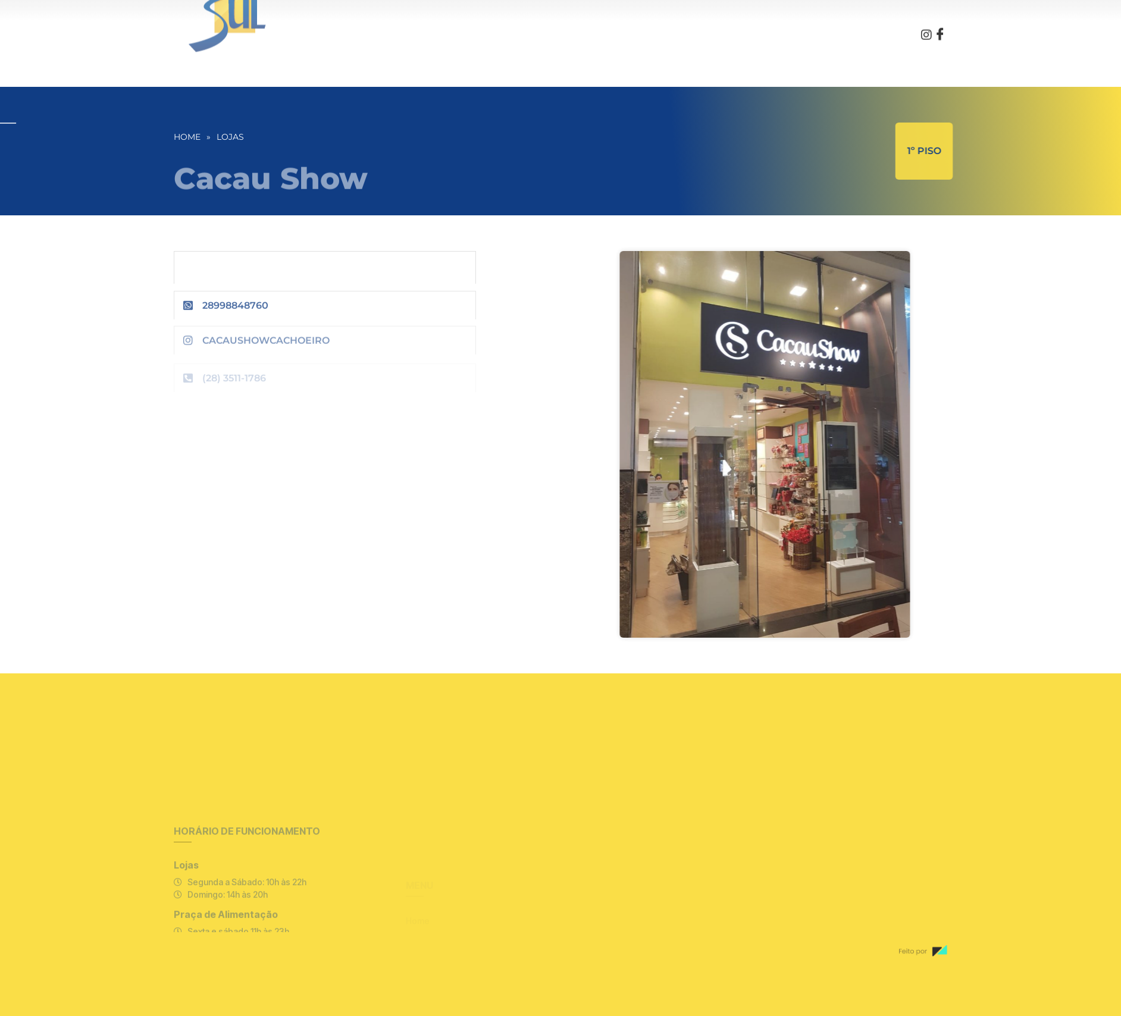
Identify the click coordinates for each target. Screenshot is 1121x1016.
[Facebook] (940, 27)
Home (187, 136)
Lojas (230, 136)
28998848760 (235, 310)
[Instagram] (926, 26)
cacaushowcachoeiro (266, 347)
